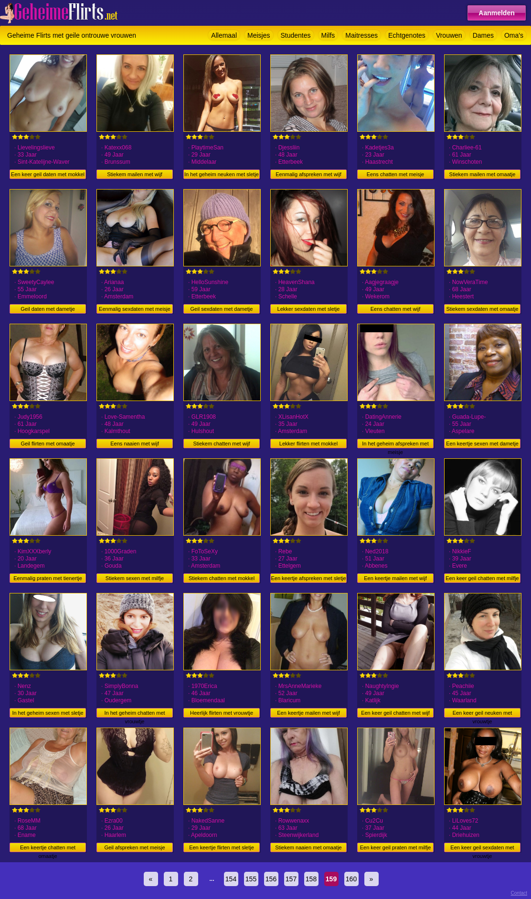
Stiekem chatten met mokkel (222, 578)
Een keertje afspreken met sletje (308, 578)
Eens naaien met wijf (134, 443)
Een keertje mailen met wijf (395, 578)
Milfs (328, 35)
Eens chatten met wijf (396, 309)
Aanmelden (496, 13)
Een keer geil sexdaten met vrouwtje (482, 848)
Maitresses (361, 35)
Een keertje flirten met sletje (221, 847)
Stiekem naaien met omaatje (308, 847)
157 (291, 879)
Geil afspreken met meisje (134, 847)
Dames (483, 35)
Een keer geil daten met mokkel (48, 174)
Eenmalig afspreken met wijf (308, 174)
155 (250, 879)
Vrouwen (449, 35)
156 (271, 879)
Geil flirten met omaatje (47, 443)
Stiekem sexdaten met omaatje (482, 309)
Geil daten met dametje (48, 309)
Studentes (296, 35)
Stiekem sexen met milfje (135, 578)
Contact (519, 893)
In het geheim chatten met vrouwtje (134, 714)
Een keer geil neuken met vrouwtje (482, 714)
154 (230, 879)
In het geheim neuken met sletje (221, 174)
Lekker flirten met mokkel (308, 443)
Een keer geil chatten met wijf (395, 713)
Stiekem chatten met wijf (221, 443)
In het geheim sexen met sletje (47, 713)
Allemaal (224, 35)
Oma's (513, 35)
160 (351, 879)
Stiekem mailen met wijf (134, 174)
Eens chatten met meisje (395, 174)
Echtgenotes (406, 35)
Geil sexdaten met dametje (222, 309)
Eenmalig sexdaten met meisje (134, 309)
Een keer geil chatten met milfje (482, 578)
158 (311, 879)
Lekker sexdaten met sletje (308, 309)
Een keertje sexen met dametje (482, 443)
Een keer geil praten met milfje (395, 847)
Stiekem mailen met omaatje (482, 174)
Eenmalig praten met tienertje (47, 578)
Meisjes (258, 35)
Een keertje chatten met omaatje (47, 848)
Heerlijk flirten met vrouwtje (221, 713)
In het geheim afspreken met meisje (395, 444)
